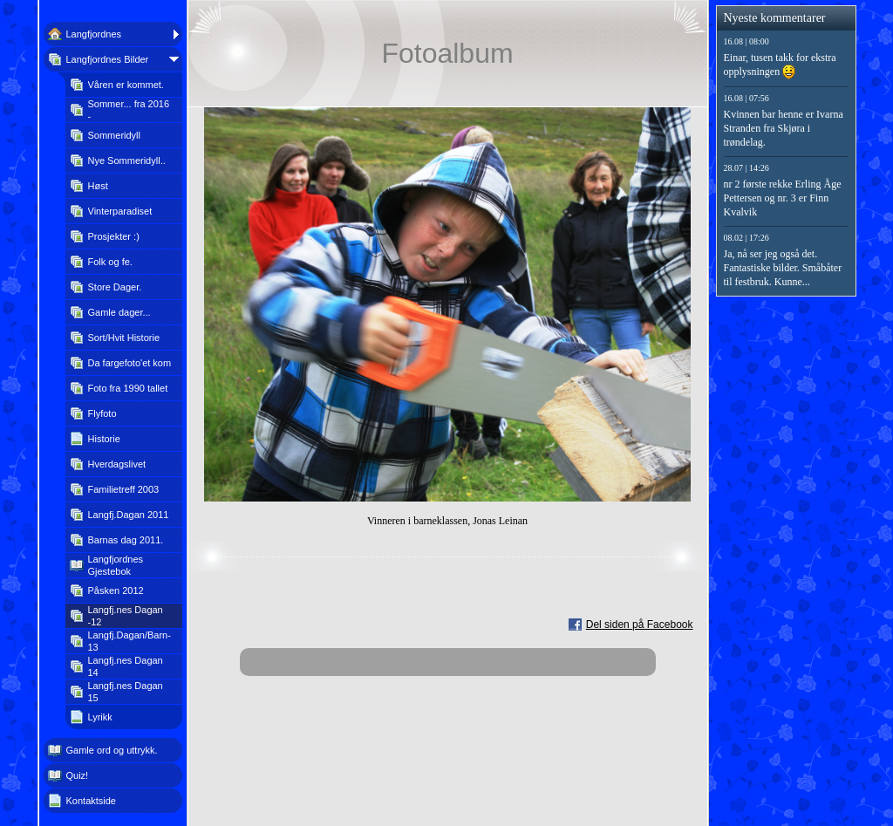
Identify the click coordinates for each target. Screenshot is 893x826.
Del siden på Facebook (639, 624)
